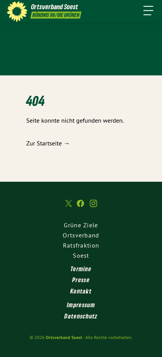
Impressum (81, 305)
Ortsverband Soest (64, 337)
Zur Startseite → (48, 143)
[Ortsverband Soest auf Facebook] (80, 206)
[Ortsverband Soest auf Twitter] (68, 206)
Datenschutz (80, 316)
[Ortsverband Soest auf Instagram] (93, 206)
